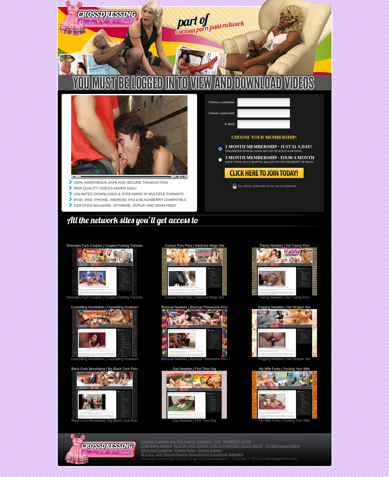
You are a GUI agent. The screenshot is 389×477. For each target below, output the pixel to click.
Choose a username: (222, 102)
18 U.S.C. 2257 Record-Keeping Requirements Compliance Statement (192, 454)
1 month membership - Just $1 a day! (268, 146)
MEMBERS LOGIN (237, 442)
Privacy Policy (185, 450)
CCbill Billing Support (156, 446)
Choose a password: (222, 113)
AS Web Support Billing (283, 446)
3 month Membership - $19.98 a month (270, 157)
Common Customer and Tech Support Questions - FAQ (181, 442)
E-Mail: (230, 124)
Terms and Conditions (156, 450)
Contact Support (209, 450)
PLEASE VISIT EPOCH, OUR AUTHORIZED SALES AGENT (218, 446)
